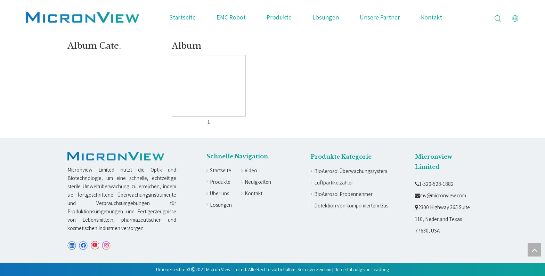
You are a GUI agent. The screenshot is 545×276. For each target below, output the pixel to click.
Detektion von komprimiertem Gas (351, 205)
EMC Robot (231, 17)
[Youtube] (94, 245)
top (534, 250)
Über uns (219, 193)
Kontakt (431, 17)
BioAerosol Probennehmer (343, 194)
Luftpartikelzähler (333, 182)
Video (251, 170)
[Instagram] (106, 245)
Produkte (279, 17)
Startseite (182, 17)
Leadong (380, 269)
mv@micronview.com (440, 195)
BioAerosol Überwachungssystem (350, 171)
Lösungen (325, 17)
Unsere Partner (380, 17)
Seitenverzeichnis (315, 269)
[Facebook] (83, 245)
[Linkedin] (71, 245)
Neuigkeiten (258, 182)
